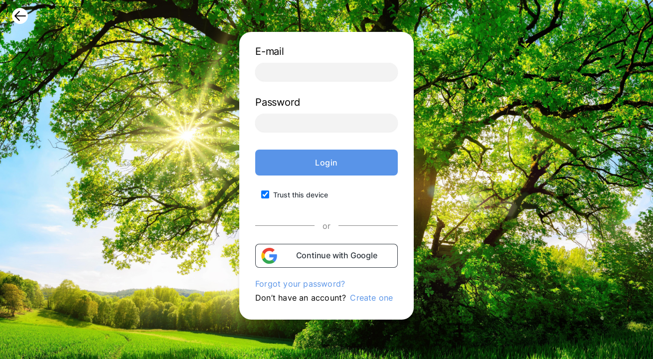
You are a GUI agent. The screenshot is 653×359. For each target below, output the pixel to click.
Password (277, 102)
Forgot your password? (300, 284)
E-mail (269, 51)
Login (326, 163)
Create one (371, 298)
